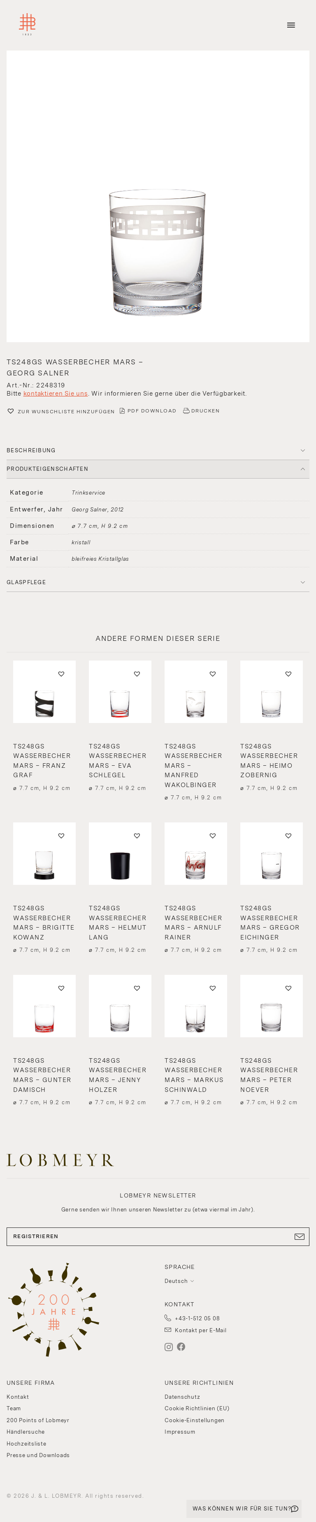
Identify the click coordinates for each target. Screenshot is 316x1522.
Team (14, 1408)
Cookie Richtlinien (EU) (197, 1408)
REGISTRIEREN (158, 1236)
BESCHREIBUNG (31, 450)
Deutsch (176, 1281)
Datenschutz (182, 1397)
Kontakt (18, 1397)
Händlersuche (26, 1432)
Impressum (180, 1432)
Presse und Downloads (38, 1455)
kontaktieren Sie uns (55, 393)
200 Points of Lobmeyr (38, 1420)
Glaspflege (26, 582)
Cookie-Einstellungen (195, 1420)
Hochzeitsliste (26, 1444)
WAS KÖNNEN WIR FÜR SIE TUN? (242, 1509)
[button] (158, 197)
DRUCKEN (205, 411)
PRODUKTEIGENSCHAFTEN (47, 469)
